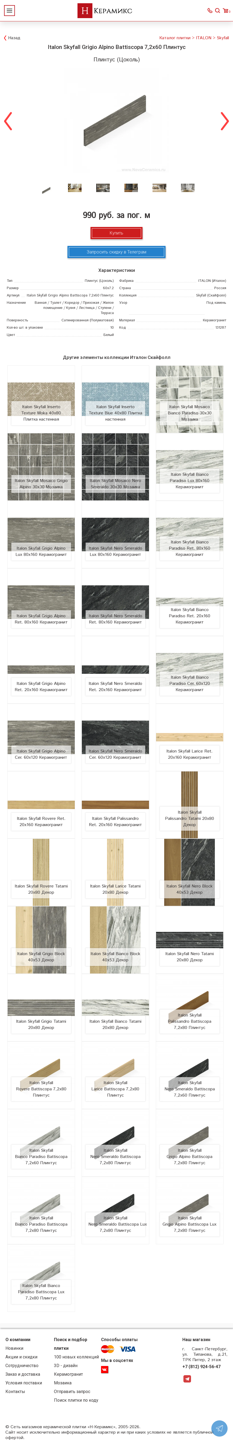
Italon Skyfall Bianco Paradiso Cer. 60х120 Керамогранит (189, 683)
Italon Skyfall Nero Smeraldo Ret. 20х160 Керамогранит (115, 687)
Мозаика (63, 1382)
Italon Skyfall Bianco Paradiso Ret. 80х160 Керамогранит (189, 548)
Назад (14, 38)
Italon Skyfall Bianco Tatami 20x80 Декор (115, 1024)
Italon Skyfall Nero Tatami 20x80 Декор (189, 957)
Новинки (14, 1348)
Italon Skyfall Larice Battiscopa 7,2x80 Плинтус (115, 1089)
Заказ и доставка (22, 1374)
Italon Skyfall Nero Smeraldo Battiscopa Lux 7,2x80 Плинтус (117, 1224)
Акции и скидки (21, 1356)
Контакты (15, 1391)
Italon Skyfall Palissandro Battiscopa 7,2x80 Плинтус (189, 1021)
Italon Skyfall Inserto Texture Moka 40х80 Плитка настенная (41, 413)
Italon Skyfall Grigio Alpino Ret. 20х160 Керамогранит (41, 687)
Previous (8, 120)
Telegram (187, 1379)
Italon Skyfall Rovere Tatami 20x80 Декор (41, 889)
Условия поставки (23, 1382)
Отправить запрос (72, 1391)
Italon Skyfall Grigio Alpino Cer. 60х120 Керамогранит (41, 754)
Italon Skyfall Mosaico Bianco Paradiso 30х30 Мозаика (190, 413)
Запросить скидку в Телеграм (116, 252)
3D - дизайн (65, 1365)
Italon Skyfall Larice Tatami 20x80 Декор (115, 889)
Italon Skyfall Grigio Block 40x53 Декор (41, 957)
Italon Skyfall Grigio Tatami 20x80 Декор (41, 1024)
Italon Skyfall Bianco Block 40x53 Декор (115, 957)
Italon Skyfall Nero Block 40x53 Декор (189, 889)
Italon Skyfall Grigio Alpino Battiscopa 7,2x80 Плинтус (189, 1156)
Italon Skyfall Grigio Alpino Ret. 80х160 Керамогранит (41, 619)
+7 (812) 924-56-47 (201, 1366)
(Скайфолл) (211, 295)
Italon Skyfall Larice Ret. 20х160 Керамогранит (189, 754)
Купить (116, 233)
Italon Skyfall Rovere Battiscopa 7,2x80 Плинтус (41, 1089)
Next (225, 120)
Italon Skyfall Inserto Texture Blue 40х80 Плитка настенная (115, 413)
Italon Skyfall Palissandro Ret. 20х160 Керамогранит (115, 822)
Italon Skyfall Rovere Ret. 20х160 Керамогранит (41, 822)
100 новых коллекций (76, 1356)
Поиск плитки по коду (76, 1400)
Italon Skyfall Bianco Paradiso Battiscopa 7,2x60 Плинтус (41, 1156)
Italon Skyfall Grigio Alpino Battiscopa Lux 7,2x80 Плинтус (189, 1224)
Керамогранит (68, 1374)
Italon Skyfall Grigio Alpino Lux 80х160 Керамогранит (41, 551)
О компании (17, 1339)
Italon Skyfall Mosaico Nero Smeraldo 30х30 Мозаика (115, 484)
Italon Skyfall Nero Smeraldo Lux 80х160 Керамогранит (115, 551)
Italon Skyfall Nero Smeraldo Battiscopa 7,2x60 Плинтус (189, 1089)
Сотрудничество (21, 1365)
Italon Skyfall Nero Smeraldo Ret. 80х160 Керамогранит (115, 619)
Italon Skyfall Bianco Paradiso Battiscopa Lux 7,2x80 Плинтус (41, 1292)
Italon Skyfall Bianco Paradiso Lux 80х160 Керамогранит (189, 480)
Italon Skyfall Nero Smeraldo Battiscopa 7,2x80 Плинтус (115, 1156)
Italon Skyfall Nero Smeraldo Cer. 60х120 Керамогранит (115, 754)
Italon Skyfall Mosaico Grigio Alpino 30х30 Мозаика (41, 484)
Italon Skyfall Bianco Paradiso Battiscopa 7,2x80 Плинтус (41, 1224)
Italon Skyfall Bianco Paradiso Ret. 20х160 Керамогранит (189, 616)
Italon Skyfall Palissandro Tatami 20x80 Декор (189, 818)
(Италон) (212, 280)
